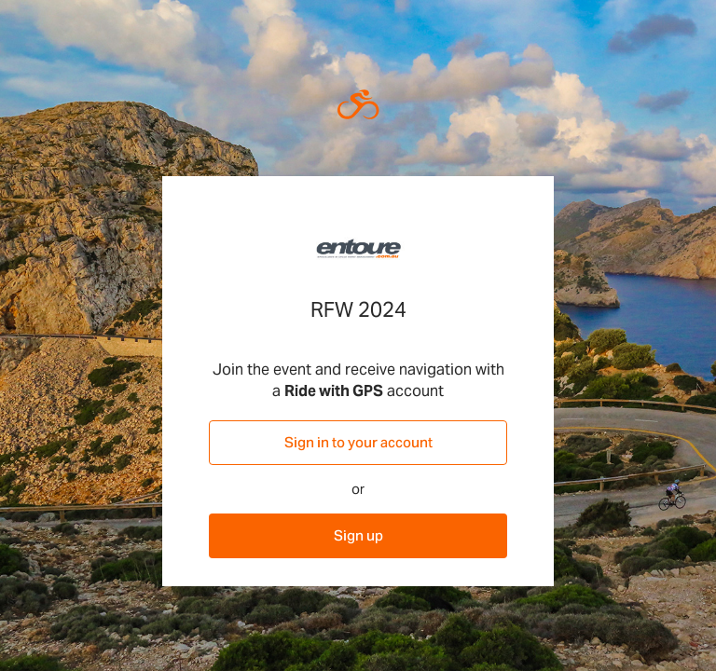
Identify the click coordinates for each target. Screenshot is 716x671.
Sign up (358, 535)
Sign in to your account (358, 442)
